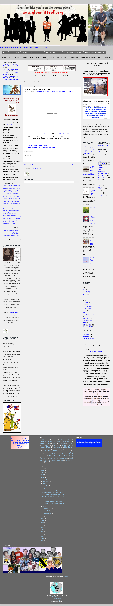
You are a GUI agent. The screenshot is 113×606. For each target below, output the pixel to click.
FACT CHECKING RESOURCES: (95, 52)
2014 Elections (68, 460)
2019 (42, 534)
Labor (99, 169)
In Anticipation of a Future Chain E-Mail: (52, 492)
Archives (47, 453)
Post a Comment (31, 158)
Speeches (100, 193)
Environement (101, 163)
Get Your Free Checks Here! (38, 145)
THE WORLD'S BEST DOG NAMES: (92, 241)
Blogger (66, 576)
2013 (42, 520)
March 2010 (46, 481)
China (84, 266)
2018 (42, 531)
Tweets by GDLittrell (103, 145)
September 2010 (47, 508)
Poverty (47, 462)
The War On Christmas (89, 338)
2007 (42, 470)
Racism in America (102, 177)
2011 (42, 516)
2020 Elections (101, 151)
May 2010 (45, 483)
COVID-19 (100, 156)
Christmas (85, 302)
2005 (42, 468)
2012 (42, 518)
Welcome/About (14, 52)
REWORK (34, 93)
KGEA (84, 312)
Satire (99, 190)
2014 (42, 522)
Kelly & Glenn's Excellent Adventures (32, 52)
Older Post (75, 165)
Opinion (85, 294)
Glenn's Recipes (56, 596)
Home (5, 52)
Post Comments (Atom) (37, 168)
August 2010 (46, 506)
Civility (99, 161)
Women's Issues (102, 199)
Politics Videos (62, 133)
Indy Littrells (47, 460)
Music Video (86, 318)
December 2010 (47, 513)
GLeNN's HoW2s (56, 598)
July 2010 (45, 488)
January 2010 (46, 479)
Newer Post (28, 165)
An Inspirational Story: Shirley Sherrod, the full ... (54, 503)
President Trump (102, 175)
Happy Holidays (87, 308)
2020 (42, 536)
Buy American (101, 154)
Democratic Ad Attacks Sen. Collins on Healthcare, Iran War (11, 65)
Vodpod (70, 133)
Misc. (84, 289)
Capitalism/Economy (50, 91)
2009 (42, 474)
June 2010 (45, 485)
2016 (42, 527)
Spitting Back (86, 336)
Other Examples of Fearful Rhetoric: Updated (92, 191)
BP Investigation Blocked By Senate (51, 490)
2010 (42, 477)
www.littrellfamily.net (56, 600)
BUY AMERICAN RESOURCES (73, 52)
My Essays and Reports (87, 292)
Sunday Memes (102, 197)
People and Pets (87, 320)
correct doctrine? (8, 264)
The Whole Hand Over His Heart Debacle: (53, 494)
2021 (42, 538)
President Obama (70, 91)
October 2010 (46, 511)
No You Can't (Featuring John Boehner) (42, 133)
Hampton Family (87, 306)
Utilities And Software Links (53, 52)
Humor (85, 310)
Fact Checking (86, 334)
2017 (42, 529)
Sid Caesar (9, 124)
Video (84, 322)
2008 (42, 472)
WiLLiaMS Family (87, 324)
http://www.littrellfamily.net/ (96, 351)
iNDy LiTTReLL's (87, 326)
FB (54, 443)
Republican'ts (27, 93)
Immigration (101, 167)
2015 (42, 525)
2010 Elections (40, 91)
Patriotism (100, 171)
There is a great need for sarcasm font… (92, 260)
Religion (100, 179)
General (85, 304)
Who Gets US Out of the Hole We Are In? (42, 148)
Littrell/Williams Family (89, 314)
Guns (99, 165)
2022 (42, 540)
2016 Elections (68, 447)
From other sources (61, 91)
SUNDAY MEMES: (92, 208)
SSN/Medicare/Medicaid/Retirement (104, 188)
